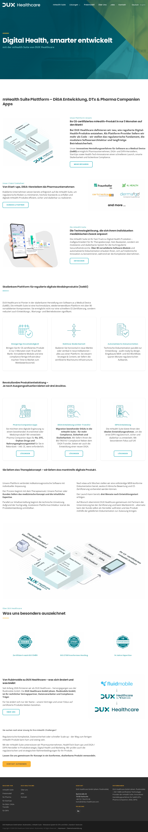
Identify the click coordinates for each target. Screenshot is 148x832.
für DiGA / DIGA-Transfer (9, 805)
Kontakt (122, 5)
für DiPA (6, 810)
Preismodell (89, 5)
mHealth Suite (59, 5)
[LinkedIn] (78, 811)
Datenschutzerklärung (74, 828)
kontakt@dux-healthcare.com (87, 802)
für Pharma (7, 797)
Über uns (24, 790)
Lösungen (73, 5)
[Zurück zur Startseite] (21, 5)
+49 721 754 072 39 (83, 799)
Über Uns (102, 5)
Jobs (112, 5)
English (142, 5)
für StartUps (7, 801)
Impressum (61, 828)
